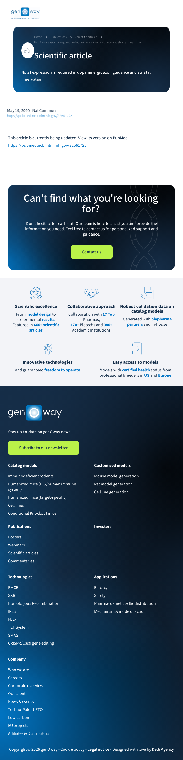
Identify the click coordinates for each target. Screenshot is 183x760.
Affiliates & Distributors (28, 733)
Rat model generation (113, 484)
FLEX (12, 619)
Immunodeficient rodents (31, 476)
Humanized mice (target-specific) (37, 497)
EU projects (18, 725)
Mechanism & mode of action (120, 611)
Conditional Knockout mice (32, 513)
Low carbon (18, 717)
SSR (11, 595)
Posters (15, 537)
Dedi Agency (163, 749)
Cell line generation (111, 492)
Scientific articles (23, 553)
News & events (21, 701)
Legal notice (98, 749)
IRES (12, 611)
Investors (102, 526)
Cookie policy (72, 749)
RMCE (13, 587)
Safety (99, 595)
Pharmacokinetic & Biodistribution (125, 603)
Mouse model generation (116, 476)
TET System (18, 627)
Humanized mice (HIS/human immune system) (42, 486)
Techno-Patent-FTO (25, 709)
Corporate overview (25, 685)
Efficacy (100, 587)
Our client (17, 693)
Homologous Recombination (33, 603)
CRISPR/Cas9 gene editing (31, 643)
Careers (15, 677)
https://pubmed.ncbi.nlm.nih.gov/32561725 (36, 116)
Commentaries (21, 561)
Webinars (16, 545)
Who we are (18, 669)
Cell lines (16, 505)
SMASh (14, 635)
